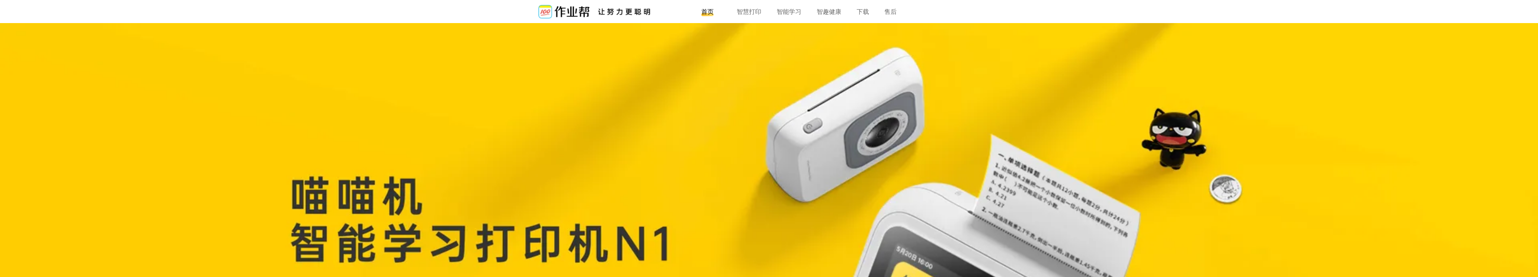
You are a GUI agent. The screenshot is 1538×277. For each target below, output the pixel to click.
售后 (890, 11)
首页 (707, 11)
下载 (863, 11)
